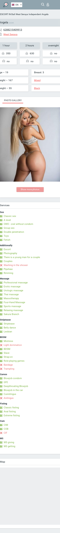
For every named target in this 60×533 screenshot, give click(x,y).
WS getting (9, 446)
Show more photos (30, 189)
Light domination (13, 345)
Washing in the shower (16, 265)
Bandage (8, 364)
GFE (6, 382)
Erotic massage (12, 286)
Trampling (9, 368)
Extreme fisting (12, 415)
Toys (6, 235)
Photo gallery (13, 100)
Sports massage (12, 306)
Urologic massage (13, 290)
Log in (48, 4)
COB (6, 428)
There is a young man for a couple (22, 257)
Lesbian (8, 331)
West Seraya (22, 14)
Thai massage (11, 294)
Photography (10, 253)
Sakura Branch (11, 314)
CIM (6, 425)
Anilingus (9, 398)
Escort (7, 249)
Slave (6, 353)
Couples (8, 261)
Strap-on (8, 356)
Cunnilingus (10, 394)
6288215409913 (12, 29)
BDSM (7, 349)
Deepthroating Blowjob (16, 386)
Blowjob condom (13, 378)
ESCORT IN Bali (7, 14)
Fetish (7, 239)
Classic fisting (11, 407)
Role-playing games (14, 360)
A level (7, 220)
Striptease (9, 323)
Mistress (8, 341)
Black (37, 88)
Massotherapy (11, 298)
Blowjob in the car (13, 390)
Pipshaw (8, 269)
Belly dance (10, 327)
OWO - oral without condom (18, 224)
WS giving (9, 442)
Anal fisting (10, 411)
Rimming (8, 273)
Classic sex (10, 216)
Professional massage (16, 282)
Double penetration (14, 232)
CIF (5, 432)
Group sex (9, 228)
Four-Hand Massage (14, 302)
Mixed (37, 80)
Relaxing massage (13, 310)
